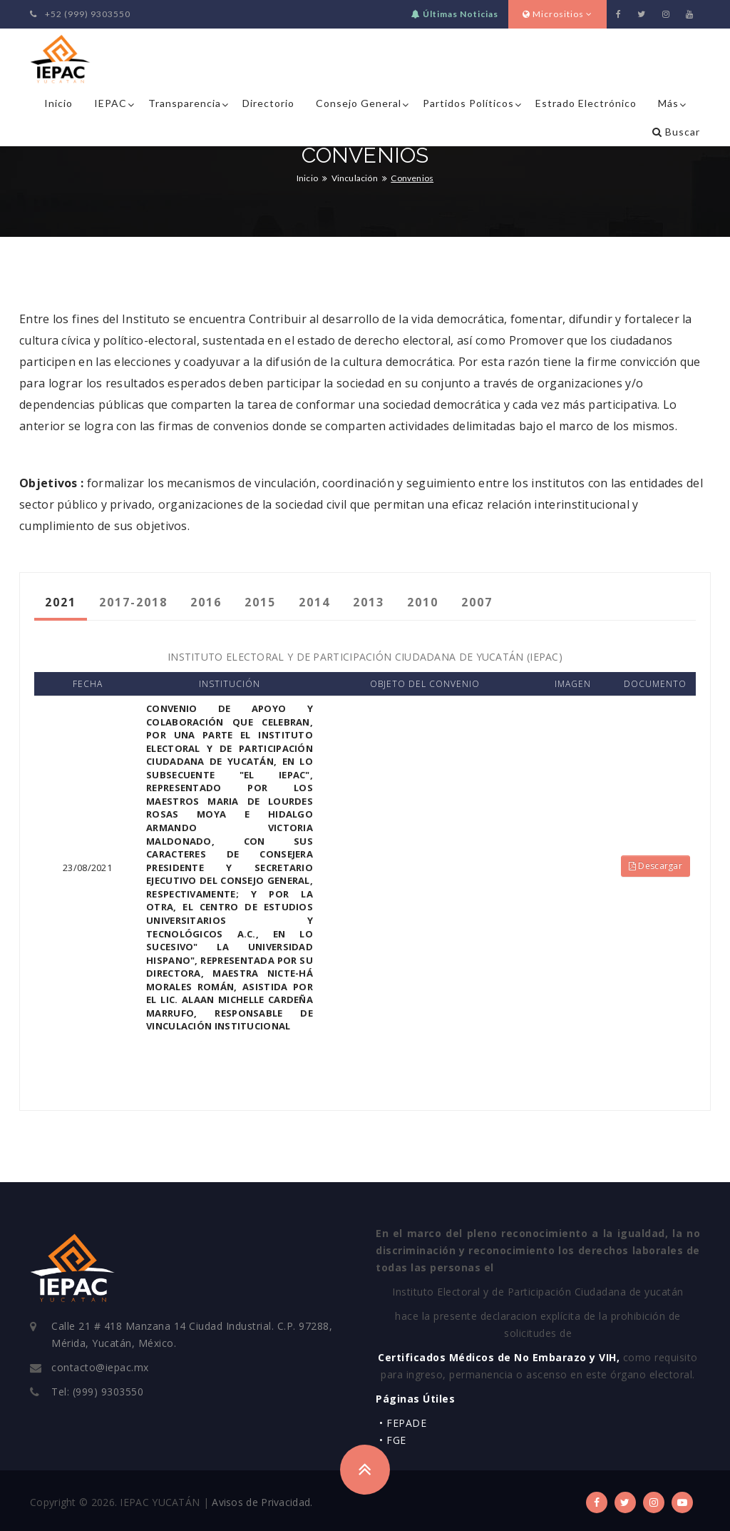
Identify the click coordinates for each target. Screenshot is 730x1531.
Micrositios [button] (557, 14)
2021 (60, 602)
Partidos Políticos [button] (468, 103)
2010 (422, 602)
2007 (477, 602)
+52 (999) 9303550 (80, 14)
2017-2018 (133, 602)
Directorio (268, 103)
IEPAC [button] (110, 103)
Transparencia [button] (184, 103)
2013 (368, 602)
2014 (314, 602)
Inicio (58, 103)
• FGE (392, 1440)
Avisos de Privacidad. (262, 1502)
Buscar (676, 132)
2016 (206, 602)
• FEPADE (402, 1423)
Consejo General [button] (358, 103)
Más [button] (668, 103)
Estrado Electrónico (586, 103)
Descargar (655, 866)
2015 (260, 602)
